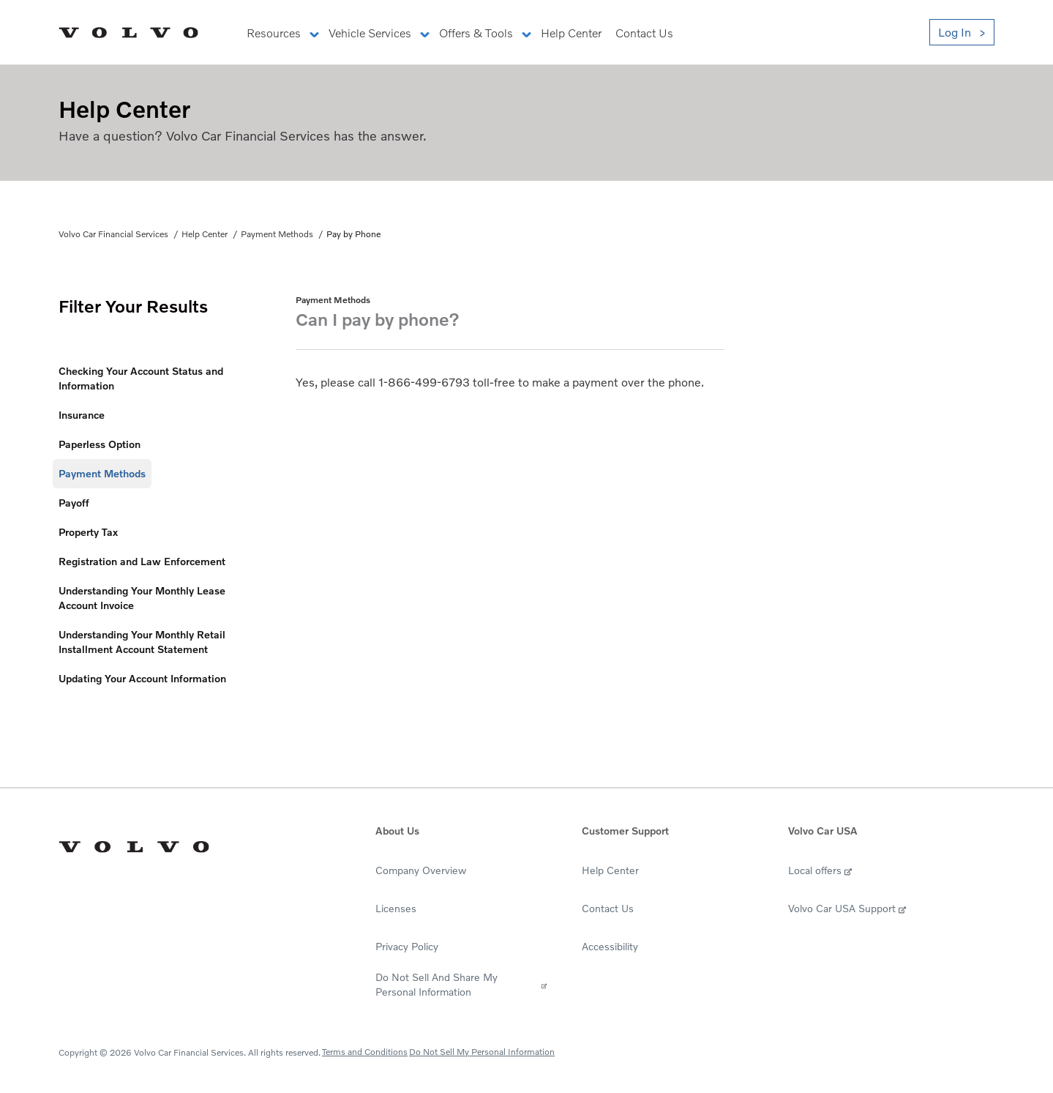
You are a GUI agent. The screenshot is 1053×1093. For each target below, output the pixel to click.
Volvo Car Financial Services (113, 233)
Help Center (204, 233)
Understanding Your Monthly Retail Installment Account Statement (142, 641)
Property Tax (88, 532)
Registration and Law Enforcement (142, 561)
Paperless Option (99, 444)
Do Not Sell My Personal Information (482, 1051)
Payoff (74, 502)
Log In (954, 32)
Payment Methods (277, 233)
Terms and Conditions (365, 1051)
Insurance (82, 415)
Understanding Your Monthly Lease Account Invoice (142, 597)
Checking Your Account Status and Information (141, 378)
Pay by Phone (353, 233)
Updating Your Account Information (142, 678)
